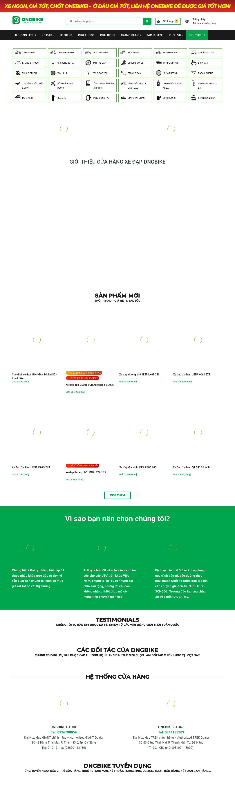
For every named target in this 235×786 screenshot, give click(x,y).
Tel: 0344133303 (171, 732)
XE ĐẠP (48, 35)
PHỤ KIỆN (107, 35)
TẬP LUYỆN (155, 35)
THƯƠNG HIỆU (25, 35)
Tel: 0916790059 (64, 732)
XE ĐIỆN (66, 35)
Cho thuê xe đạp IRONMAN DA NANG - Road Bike (34, 376)
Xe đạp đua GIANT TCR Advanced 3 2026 (90, 384)
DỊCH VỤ (176, 35)
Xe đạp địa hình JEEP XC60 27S (191, 374)
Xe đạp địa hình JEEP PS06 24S (137, 467)
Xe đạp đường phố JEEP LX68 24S (86, 472)
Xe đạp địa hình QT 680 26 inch (191, 467)
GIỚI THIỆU (197, 35)
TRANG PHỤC (131, 35)
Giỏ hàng (167, 21)
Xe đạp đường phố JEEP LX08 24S (139, 374)
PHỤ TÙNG (86, 35)
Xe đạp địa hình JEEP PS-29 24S (31, 467)
